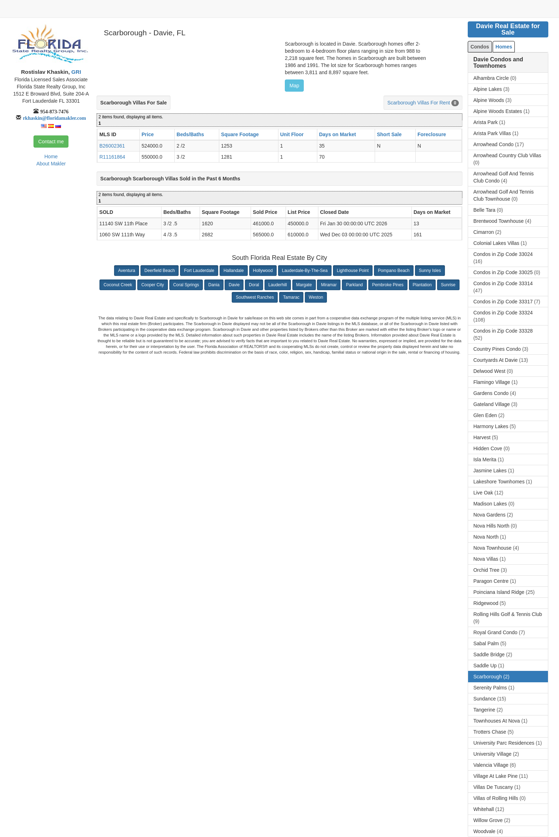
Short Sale (389, 134)
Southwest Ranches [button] (255, 297)
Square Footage (240, 134)
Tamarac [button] (291, 297)
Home (50, 156)
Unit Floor (292, 134)
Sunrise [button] (448, 284)
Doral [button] (254, 284)
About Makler (51, 163)
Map (294, 85)
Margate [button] (304, 284)
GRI (75, 72)
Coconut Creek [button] (117, 284)
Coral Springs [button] (186, 284)
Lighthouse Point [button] (353, 270)
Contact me (51, 141)
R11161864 (112, 157)
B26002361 (112, 146)
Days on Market (337, 134)
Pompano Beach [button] (394, 270)
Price (148, 134)
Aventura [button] (126, 270)
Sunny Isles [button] (430, 270)
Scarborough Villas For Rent (418, 103)
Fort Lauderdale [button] (199, 270)
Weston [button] (316, 297)
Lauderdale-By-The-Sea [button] (305, 270)
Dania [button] (213, 284)
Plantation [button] (422, 284)
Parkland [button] (354, 284)
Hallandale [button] (234, 270)
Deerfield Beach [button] (159, 270)
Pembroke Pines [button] (388, 284)
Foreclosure (431, 134)
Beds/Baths (190, 134)
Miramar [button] (329, 284)
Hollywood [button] (263, 270)
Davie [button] (234, 284)
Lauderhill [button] (277, 284)
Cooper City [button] (152, 284)
